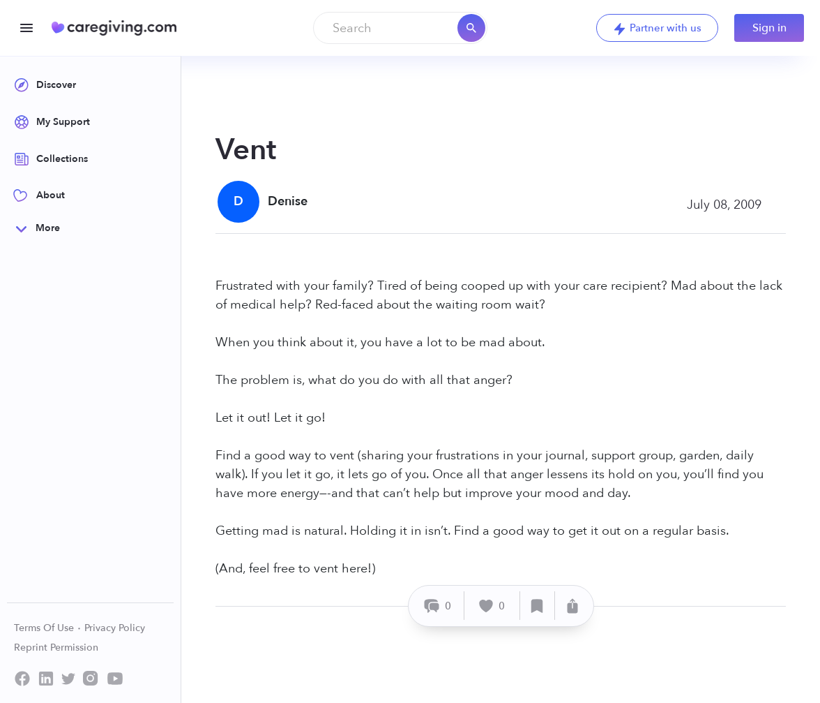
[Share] (572, 605)
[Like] (492, 605)
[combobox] (400, 28)
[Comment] (438, 605)
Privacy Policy (114, 628)
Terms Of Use (48, 628)
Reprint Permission (56, 647)
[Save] (537, 605)
